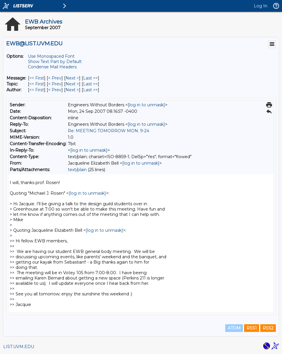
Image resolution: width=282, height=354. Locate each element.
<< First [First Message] (36, 78)
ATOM (234, 328)
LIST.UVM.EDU (18, 346)
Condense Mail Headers (52, 67)
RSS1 (251, 328)
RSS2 (268, 328)
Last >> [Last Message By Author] (90, 89)
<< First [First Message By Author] (36, 89)
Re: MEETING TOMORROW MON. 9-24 (108, 130)
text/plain (77, 169)
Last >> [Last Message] (90, 78)
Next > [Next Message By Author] (72, 89)
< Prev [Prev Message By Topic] (54, 84)
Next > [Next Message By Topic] (72, 84)
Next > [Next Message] (72, 78)
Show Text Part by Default (55, 61)
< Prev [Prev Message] (54, 78)
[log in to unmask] (146, 104)
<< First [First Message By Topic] (36, 84)
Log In (260, 6)
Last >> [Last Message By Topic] (90, 84)
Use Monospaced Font (51, 56)
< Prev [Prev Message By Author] (54, 89)
